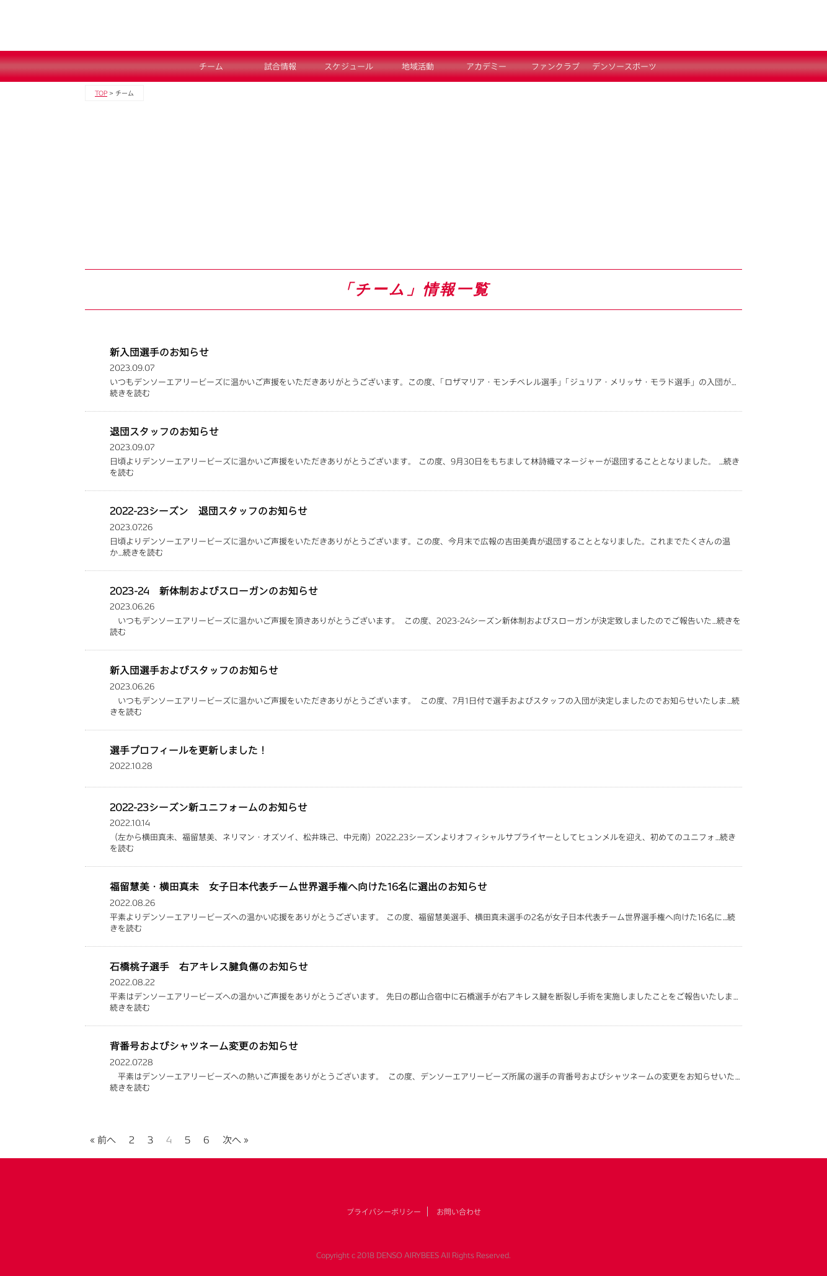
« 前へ (103, 1138)
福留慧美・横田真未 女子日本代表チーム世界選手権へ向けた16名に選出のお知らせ (298, 886)
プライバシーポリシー (384, 1211)
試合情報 (280, 66)
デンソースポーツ (624, 66)
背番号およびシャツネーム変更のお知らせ (204, 1045)
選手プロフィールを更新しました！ (189, 749)
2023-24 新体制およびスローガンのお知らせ (214, 590)
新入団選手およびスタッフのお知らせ (194, 669)
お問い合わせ (458, 1211)
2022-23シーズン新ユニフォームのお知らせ (208, 806)
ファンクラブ (555, 66)
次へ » (236, 1138)
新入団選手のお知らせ (159, 351)
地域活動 (418, 66)
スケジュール (348, 66)
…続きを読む (140, 552)
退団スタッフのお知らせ (164, 431)
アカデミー (486, 66)
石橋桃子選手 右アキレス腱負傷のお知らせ (209, 966)
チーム (211, 66)
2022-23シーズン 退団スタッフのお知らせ (208, 510)
